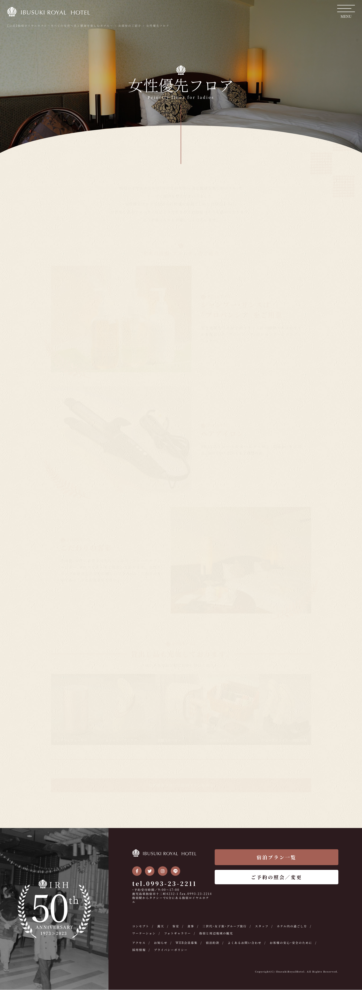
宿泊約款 (213, 943)
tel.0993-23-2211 (164, 884)
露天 (160, 926)
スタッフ (262, 926)
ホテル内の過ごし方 (292, 926)
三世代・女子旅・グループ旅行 (225, 926)
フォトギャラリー (178, 933)
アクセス (139, 943)
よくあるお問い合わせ (245, 943)
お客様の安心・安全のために (291, 943)
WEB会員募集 (187, 943)
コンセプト (140, 926)
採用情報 (139, 950)
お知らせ (160, 943)
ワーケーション (144, 933)
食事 (191, 926)
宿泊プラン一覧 (277, 857)
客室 (176, 926)
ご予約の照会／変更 (276, 877)
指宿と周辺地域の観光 (217, 933)
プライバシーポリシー (171, 950)
